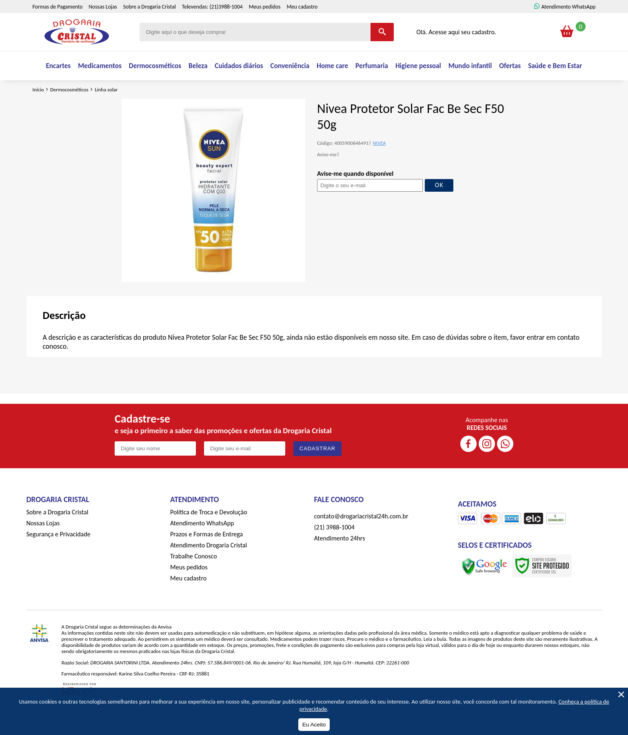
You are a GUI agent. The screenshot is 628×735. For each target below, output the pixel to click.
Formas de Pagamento (58, 25)
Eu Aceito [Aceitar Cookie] (314, 725)
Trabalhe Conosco (193, 579)
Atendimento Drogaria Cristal (208, 568)
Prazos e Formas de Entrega (206, 557)
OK (439, 208)
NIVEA (379, 166)
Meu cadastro (301, 25)
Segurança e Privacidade (59, 557)
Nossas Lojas (103, 25)
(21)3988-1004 (225, 25)
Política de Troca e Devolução (208, 535)
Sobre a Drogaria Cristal (149, 25)
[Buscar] (382, 51)
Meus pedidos (265, 25)
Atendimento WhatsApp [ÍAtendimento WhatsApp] (568, 25)
